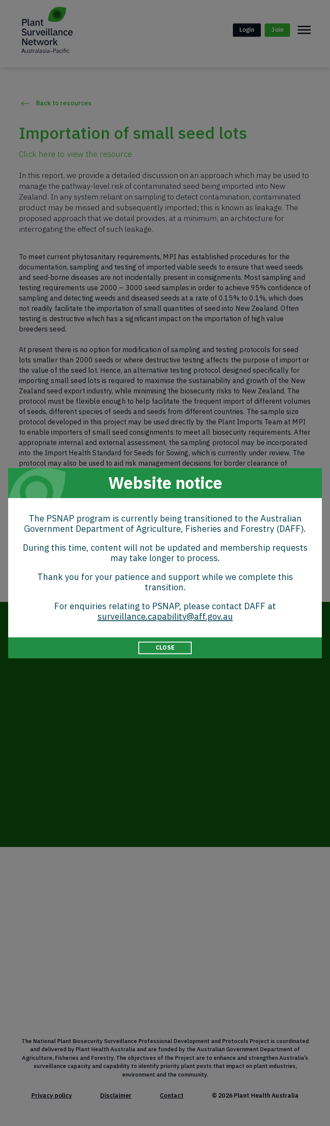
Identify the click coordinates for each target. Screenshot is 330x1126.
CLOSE (165, 647)
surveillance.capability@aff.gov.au (165, 616)
